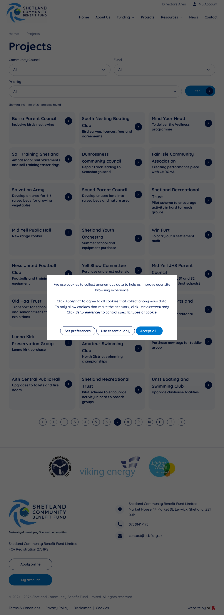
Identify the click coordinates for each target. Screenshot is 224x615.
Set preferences (78, 331)
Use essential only (115, 331)
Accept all (148, 331)
